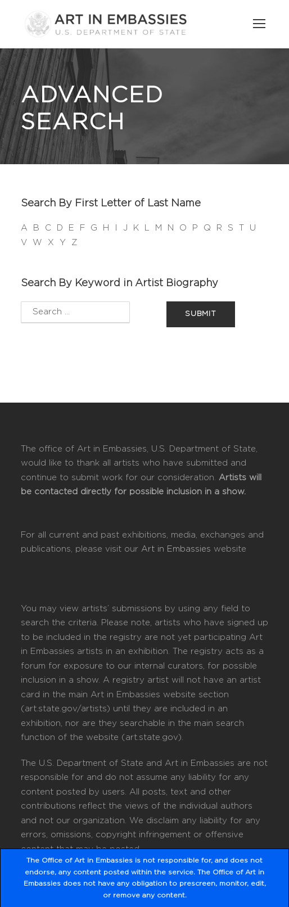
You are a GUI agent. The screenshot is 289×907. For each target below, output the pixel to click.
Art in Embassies (176, 549)
